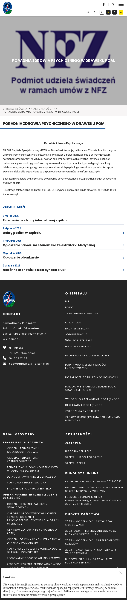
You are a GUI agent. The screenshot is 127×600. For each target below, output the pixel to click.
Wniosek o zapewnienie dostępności (92, 399)
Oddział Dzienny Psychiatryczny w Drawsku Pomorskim (34, 541)
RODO (69, 307)
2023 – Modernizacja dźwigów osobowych (89, 523)
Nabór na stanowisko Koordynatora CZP (34, 270)
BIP (67, 301)
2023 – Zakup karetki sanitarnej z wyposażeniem (90, 551)
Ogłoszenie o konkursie (21, 257)
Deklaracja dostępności (84, 405)
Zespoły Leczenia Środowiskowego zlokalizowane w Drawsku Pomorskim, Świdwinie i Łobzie (34, 567)
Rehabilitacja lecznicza (23, 442)
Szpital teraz (75, 463)
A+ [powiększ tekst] (89, 12)
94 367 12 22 (18, 358)
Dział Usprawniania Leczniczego (31, 476)
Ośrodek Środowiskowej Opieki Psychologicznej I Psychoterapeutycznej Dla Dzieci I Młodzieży (33, 519)
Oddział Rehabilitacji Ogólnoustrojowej (23, 450)
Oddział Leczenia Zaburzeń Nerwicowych (27, 505)
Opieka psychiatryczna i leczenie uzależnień (30, 496)
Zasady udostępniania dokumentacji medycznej (93, 418)
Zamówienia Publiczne (81, 313)
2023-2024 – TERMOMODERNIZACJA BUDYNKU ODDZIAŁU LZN (90, 532)
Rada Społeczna (77, 328)
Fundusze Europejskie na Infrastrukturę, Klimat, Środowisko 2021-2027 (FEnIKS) (93, 500)
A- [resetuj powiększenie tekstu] (96, 12)
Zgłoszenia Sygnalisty (82, 411)
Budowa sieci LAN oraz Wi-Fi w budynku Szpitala (88, 561)
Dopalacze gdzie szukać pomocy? (91, 377)
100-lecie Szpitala (78, 340)
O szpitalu (73, 322)
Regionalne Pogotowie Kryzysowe (33, 558)
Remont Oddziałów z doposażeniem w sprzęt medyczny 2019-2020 (94, 489)
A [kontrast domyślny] (102, 12)
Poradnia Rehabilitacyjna (26, 482)
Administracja (76, 334)
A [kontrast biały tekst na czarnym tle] (115, 12)
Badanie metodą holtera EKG (29, 488)
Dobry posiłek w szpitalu (22, 233)
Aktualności (43, 109)
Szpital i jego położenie (83, 457)
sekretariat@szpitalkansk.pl (29, 363)
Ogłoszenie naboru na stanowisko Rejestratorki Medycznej (49, 245)
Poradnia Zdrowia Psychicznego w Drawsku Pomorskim (34, 550)
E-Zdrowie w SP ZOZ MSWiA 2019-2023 (93, 481)
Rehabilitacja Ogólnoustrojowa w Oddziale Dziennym (33, 469)
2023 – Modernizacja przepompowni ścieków (93, 542)
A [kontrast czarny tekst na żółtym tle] (121, 12)
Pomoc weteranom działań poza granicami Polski (90, 388)
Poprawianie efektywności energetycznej (85, 366)
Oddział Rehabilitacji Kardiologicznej (23, 459)
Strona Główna (15, 109)
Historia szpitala (78, 346)
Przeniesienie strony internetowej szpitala (35, 220)
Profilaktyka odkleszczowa (87, 355)
